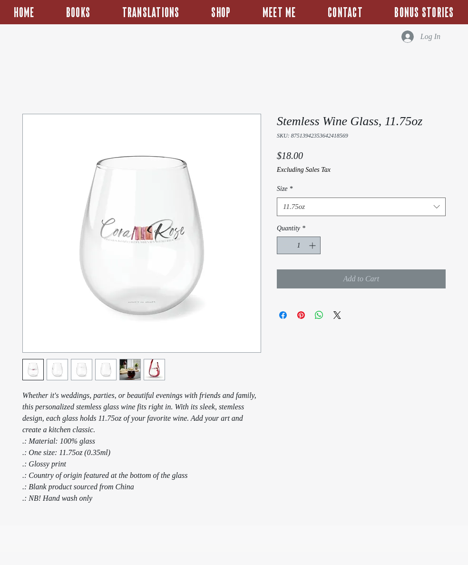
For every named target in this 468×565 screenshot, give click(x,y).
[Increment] (313, 245)
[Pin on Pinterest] (301, 315)
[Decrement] (284, 245)
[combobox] (361, 207)
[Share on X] (337, 315)
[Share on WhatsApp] (319, 315)
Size (285, 188)
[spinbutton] (298, 245)
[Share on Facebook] (283, 315)
